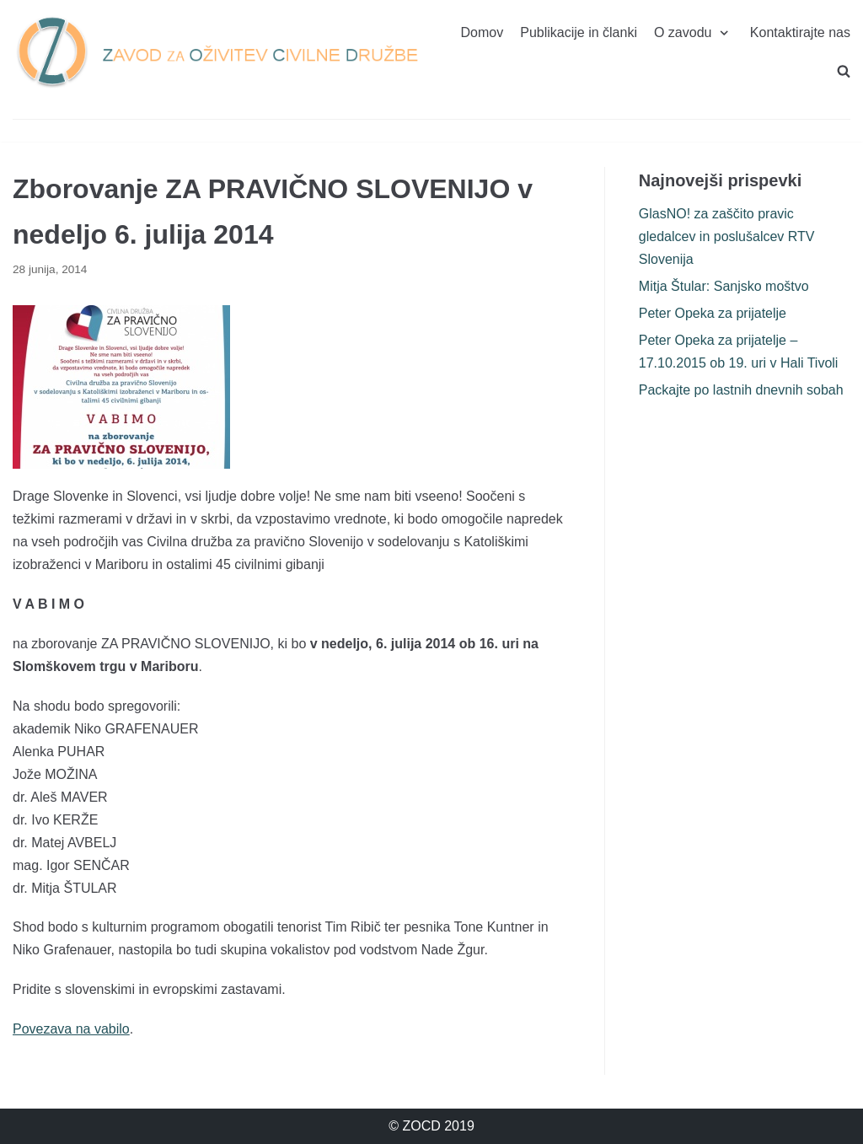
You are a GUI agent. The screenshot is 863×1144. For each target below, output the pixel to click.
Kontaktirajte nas (800, 32)
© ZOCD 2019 (431, 1126)
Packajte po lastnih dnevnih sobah (741, 390)
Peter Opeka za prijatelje (712, 313)
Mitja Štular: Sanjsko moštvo (724, 286)
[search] (843, 71)
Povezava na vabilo (71, 1029)
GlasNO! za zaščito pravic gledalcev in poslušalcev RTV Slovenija (727, 236)
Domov (482, 32)
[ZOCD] (216, 52)
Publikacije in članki (578, 32)
